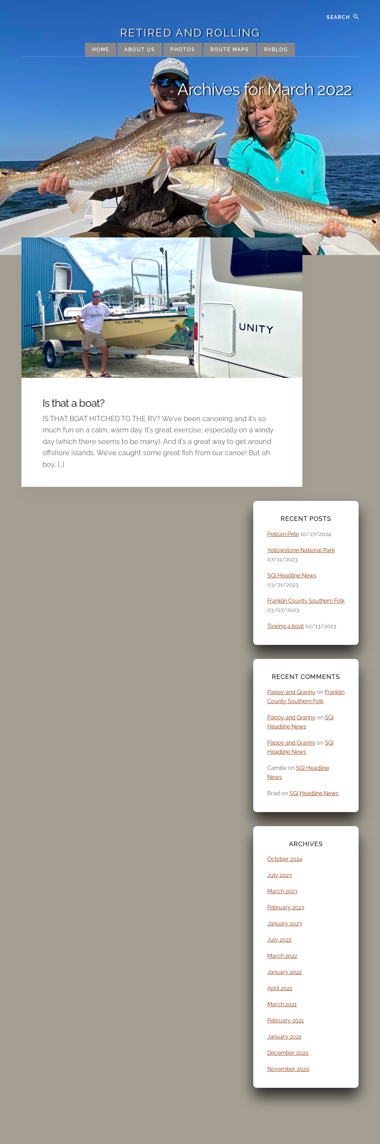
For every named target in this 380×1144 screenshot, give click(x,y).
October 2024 (284, 859)
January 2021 (284, 1036)
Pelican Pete (283, 534)
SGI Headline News (291, 575)
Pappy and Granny (291, 692)
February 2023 (285, 907)
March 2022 (282, 956)
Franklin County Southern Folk (306, 600)
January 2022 (284, 972)
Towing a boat (285, 626)
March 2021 (282, 1004)
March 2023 (282, 891)
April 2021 (279, 988)
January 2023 (284, 923)
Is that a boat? (73, 403)
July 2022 (279, 939)
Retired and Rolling (190, 32)
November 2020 (288, 1069)
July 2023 (279, 875)
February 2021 (285, 1020)
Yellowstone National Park (301, 550)
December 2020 (288, 1053)
